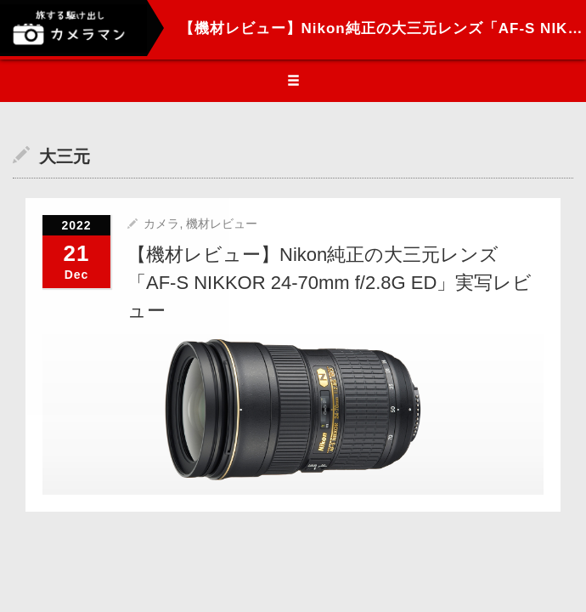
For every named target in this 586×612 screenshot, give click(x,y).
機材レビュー (221, 223)
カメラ (161, 223)
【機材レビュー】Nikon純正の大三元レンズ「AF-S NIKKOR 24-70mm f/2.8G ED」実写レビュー (329, 282)
